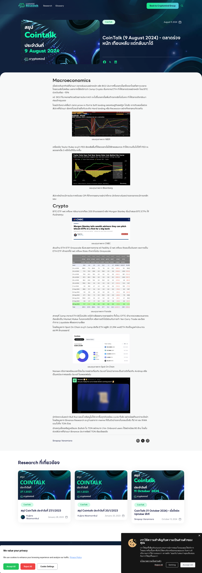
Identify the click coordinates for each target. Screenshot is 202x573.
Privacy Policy (76, 557)
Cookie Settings (47, 566)
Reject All (28, 566)
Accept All (11, 566)
